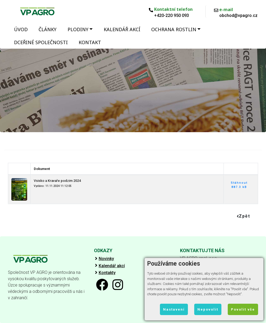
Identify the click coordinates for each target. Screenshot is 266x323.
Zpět (243, 216)
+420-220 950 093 (171, 15)
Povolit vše (243, 309)
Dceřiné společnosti (41, 42)
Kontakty (107, 273)
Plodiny (78, 29)
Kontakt (90, 42)
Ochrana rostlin (173, 29)
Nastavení (174, 309)
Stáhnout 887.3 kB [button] (239, 185)
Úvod (21, 29)
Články (47, 29)
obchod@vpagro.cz (238, 15)
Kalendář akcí (122, 29)
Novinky (106, 259)
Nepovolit (207, 309)
